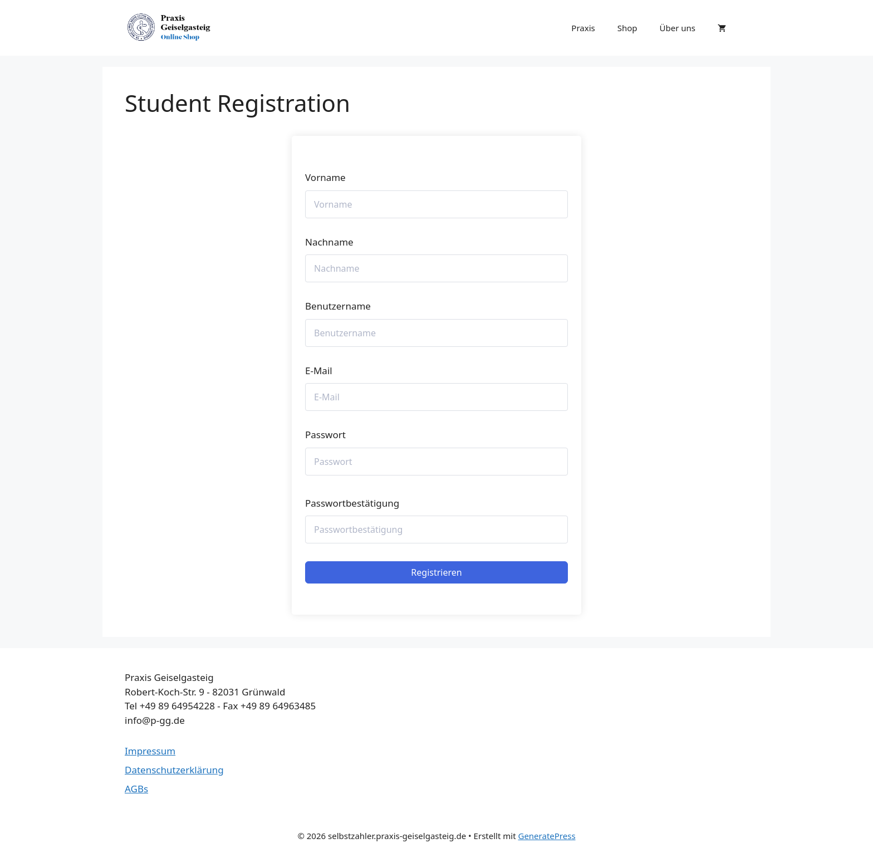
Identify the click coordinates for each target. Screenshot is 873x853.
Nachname (329, 242)
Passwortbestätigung (352, 503)
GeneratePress (546, 835)
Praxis (583, 27)
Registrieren (436, 572)
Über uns (677, 27)
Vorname (325, 177)
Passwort (325, 434)
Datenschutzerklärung (174, 769)
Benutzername (338, 306)
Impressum (150, 750)
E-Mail (318, 370)
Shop (627, 27)
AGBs (136, 788)
